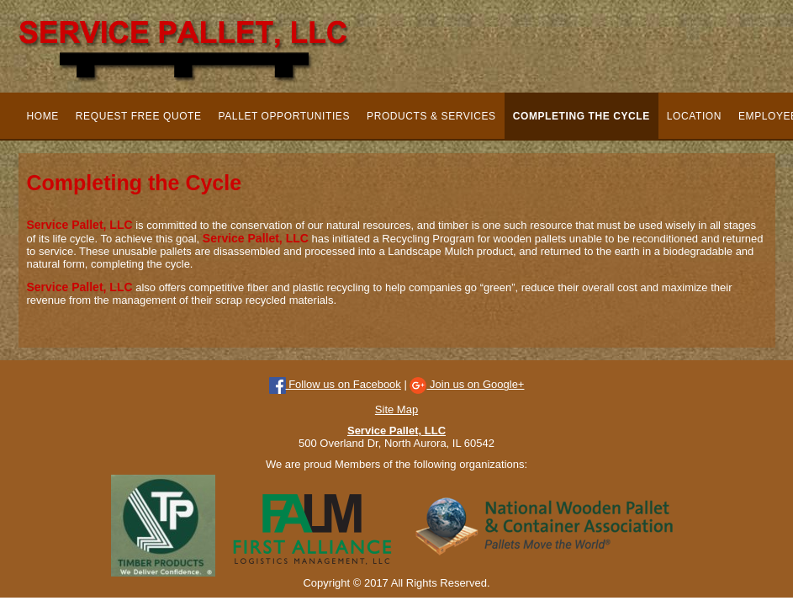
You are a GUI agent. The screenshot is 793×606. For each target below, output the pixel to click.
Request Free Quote (139, 116)
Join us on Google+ (467, 384)
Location (694, 116)
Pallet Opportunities (284, 116)
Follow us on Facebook (335, 384)
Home (43, 116)
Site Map (396, 409)
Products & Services (431, 116)
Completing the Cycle (581, 116)
